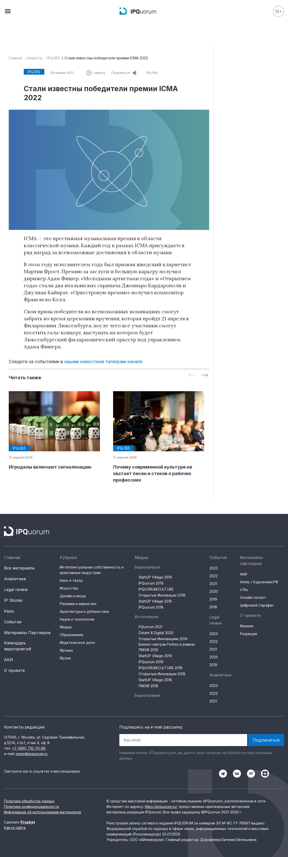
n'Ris (244, 590)
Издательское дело (77, 642)
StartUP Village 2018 (155, 601)
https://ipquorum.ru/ (161, 806)
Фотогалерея (146, 617)
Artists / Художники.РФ (259, 582)
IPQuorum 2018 (151, 607)
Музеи (65, 658)
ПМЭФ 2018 (148, 686)
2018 (213, 607)
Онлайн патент (253, 597)
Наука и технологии (77, 619)
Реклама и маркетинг (78, 604)
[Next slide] (204, 375)
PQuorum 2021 (150, 627)
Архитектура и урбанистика (84, 611)
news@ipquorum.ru (32, 754)
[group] (57, 430)
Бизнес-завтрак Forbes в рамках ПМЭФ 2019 (167, 647)
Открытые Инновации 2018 (162, 595)
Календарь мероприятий (17, 645)
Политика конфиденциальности (31, 806)
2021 (213, 584)
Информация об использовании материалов (42, 812)
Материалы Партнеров (27, 632)
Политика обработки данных (29, 801)
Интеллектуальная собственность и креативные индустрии (92, 570)
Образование (71, 635)
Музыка (66, 650)
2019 (213, 599)
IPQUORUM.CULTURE (156, 589)
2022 (213, 576)
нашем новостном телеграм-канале (103, 361)
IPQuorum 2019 (151, 583)
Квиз (9, 611)
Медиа (66, 627)
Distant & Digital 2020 (156, 633)
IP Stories (13, 600)
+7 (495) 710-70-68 (29, 748)
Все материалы (19, 567)
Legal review (16, 589)
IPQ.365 (53, 58)
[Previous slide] (191, 375)
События (12, 621)
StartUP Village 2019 (155, 577)
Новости (34, 58)
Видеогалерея (147, 567)
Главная (15, 58)
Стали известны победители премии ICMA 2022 (106, 58)
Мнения (246, 626)
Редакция (248, 634)
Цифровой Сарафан (256, 605)
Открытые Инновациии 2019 (163, 639)
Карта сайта (15, 827)
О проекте (14, 670)
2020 (213, 591)
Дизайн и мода (73, 596)
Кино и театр (71, 580)
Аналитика (15, 578)
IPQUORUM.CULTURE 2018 (160, 668)
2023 (213, 568)
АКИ (8, 659)
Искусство (69, 588)
